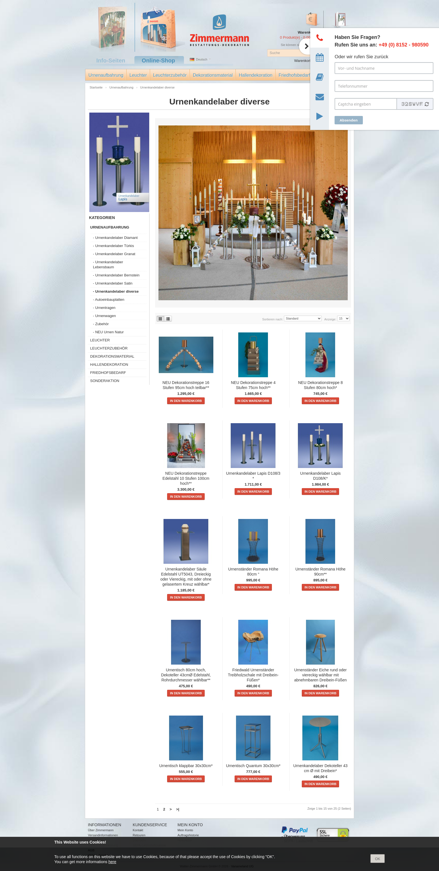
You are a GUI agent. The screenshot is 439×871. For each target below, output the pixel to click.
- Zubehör (101, 324)
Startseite (97, 87)
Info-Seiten (110, 60)
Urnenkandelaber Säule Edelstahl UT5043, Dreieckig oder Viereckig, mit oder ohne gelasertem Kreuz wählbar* (186, 576)
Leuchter (138, 75)
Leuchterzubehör (170, 75)
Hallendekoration (255, 75)
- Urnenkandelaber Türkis (113, 246)
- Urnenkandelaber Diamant (115, 238)
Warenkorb (303, 61)
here (112, 862)
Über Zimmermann (101, 830)
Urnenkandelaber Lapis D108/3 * (253, 476)
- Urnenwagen (104, 316)
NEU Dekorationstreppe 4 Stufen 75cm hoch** (253, 385)
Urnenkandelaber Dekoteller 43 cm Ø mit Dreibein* (320, 768)
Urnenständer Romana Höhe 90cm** (320, 571)
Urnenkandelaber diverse (157, 87)
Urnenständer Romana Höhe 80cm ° (253, 571)
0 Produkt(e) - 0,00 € (296, 37)
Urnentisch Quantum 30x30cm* (253, 765)
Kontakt (138, 830)
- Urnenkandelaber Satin (112, 283)
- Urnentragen (104, 308)
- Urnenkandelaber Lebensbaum (108, 264)
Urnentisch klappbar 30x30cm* (186, 765)
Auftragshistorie (188, 835)
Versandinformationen (103, 835)
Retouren (139, 835)
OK (377, 859)
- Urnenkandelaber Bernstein (116, 275)
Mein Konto (185, 830)
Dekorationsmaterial (213, 75)
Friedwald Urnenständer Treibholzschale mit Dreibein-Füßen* (253, 675)
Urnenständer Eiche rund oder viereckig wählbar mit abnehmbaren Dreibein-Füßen (320, 675)
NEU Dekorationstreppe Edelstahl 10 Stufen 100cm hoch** (185, 478)
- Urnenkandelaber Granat (114, 254)
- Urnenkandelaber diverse (116, 291)
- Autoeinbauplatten (108, 299)
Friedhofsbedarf (294, 75)
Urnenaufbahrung (105, 75)
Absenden (349, 120)
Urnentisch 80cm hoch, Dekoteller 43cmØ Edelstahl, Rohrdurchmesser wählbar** (186, 675)
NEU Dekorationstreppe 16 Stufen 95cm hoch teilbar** (185, 385)
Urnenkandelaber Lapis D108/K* (320, 476)
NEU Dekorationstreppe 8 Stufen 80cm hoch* (320, 385)
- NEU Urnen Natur (108, 332)
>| (177, 809)
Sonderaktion (104, 381)
